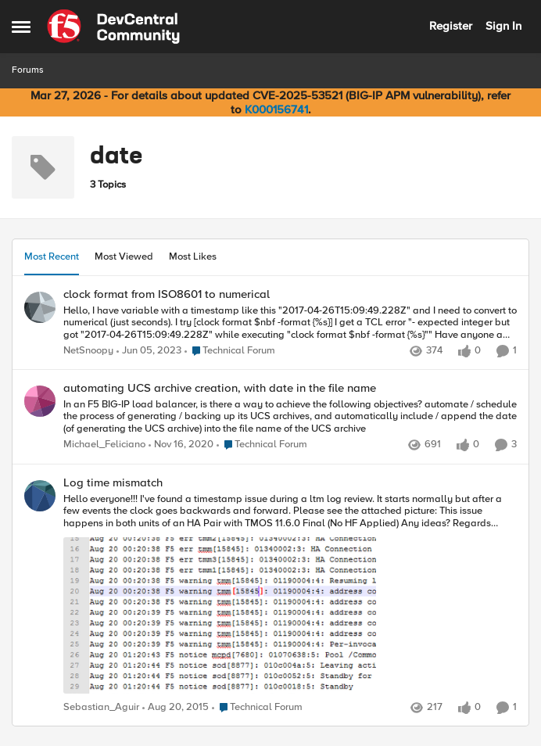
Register (450, 26)
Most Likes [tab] (193, 256)
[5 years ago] (181, 445)
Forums (28, 70)
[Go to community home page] (113, 26)
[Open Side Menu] (21, 26)
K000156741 (276, 109)
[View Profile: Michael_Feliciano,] (40, 401)
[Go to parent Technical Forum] (230, 351)
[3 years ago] (148, 351)
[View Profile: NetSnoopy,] (40, 307)
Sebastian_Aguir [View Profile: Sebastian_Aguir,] (101, 707)
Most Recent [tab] (51, 256)
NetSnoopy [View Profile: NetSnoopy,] (88, 351)
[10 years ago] (175, 707)
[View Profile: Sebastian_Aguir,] (40, 495)
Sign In (503, 26)
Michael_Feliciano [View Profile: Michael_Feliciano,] (104, 445)
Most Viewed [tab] (124, 256)
